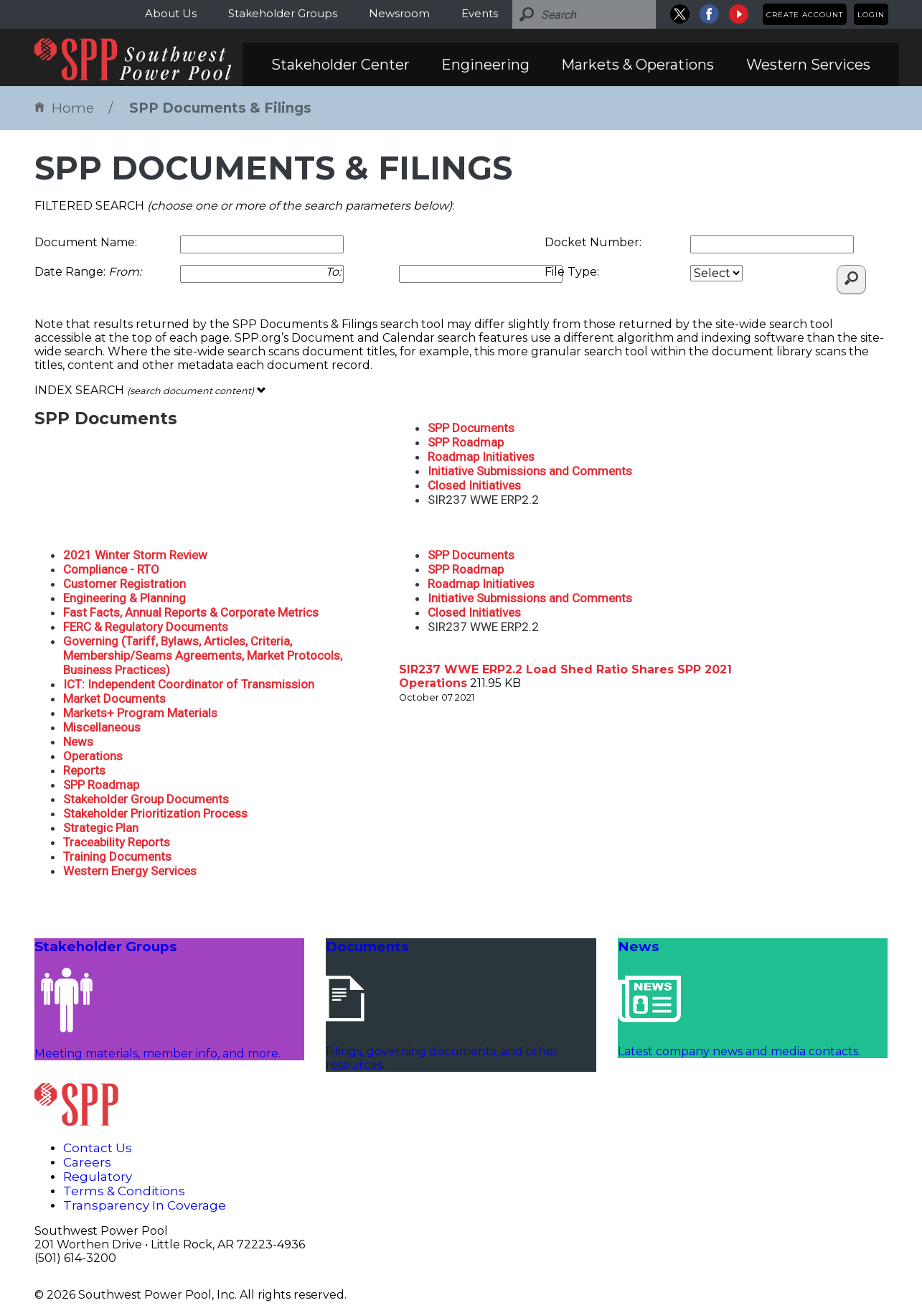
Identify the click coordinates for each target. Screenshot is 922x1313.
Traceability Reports (116, 842)
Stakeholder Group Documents (146, 799)
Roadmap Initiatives (481, 456)
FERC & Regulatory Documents (145, 627)
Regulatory (97, 1176)
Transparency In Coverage (144, 1205)
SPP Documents (471, 428)
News (78, 741)
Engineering (485, 64)
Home (64, 108)
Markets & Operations (637, 64)
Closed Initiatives (474, 485)
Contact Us (97, 1148)
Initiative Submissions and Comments (530, 471)
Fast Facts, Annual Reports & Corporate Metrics (191, 612)
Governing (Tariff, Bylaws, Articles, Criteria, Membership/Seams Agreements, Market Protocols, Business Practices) (202, 655)
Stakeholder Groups (282, 13)
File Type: (572, 272)
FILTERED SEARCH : (244, 205)
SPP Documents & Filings (220, 108)
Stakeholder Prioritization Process (155, 813)
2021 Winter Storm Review (135, 555)
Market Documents (114, 698)
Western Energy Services (130, 871)
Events (479, 13)
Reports (84, 770)
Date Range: (87, 272)
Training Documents (117, 856)
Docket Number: (593, 242)
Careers (87, 1162)
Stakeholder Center (340, 64)
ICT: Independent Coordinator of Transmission (188, 684)
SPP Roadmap (466, 442)
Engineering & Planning (124, 598)
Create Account (804, 14)
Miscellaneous (102, 727)
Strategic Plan (100, 828)
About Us (171, 13)
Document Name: (85, 242)
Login (871, 14)
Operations (93, 756)
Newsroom (399, 13)
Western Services (808, 64)
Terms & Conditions (124, 1191)
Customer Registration (124, 583)
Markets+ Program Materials (140, 713)
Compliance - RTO (111, 569)
